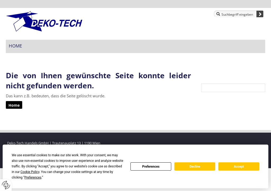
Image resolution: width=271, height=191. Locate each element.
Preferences (151, 166)
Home (15, 46)
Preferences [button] (32, 177)
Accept (239, 166)
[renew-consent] (6, 185)
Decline (194, 166)
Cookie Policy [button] (29, 172)
